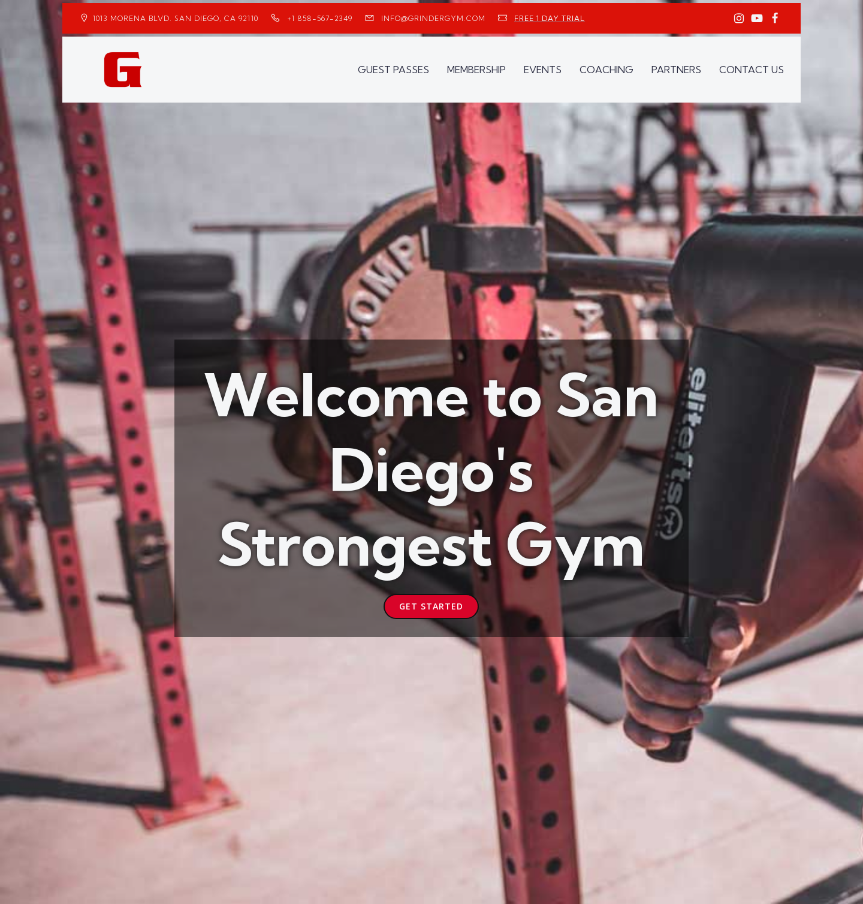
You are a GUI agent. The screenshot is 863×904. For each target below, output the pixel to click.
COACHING (606, 70)
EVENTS (543, 70)
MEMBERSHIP (476, 70)
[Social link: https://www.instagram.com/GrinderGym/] (739, 19)
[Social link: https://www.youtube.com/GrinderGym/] (757, 19)
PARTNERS (676, 70)
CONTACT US (751, 70)
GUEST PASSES (393, 70)
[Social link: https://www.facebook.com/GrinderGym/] (775, 19)
